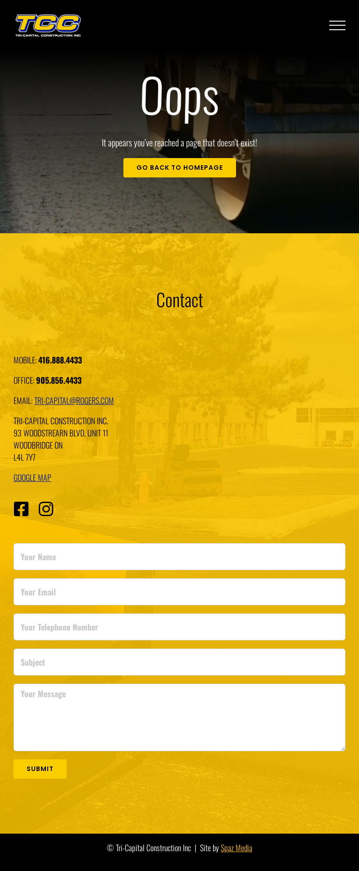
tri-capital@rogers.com (74, 400)
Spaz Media (236, 847)
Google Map (32, 477)
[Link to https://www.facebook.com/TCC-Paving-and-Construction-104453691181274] (21, 509)
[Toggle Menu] (337, 26)
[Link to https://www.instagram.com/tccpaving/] (46, 509)
